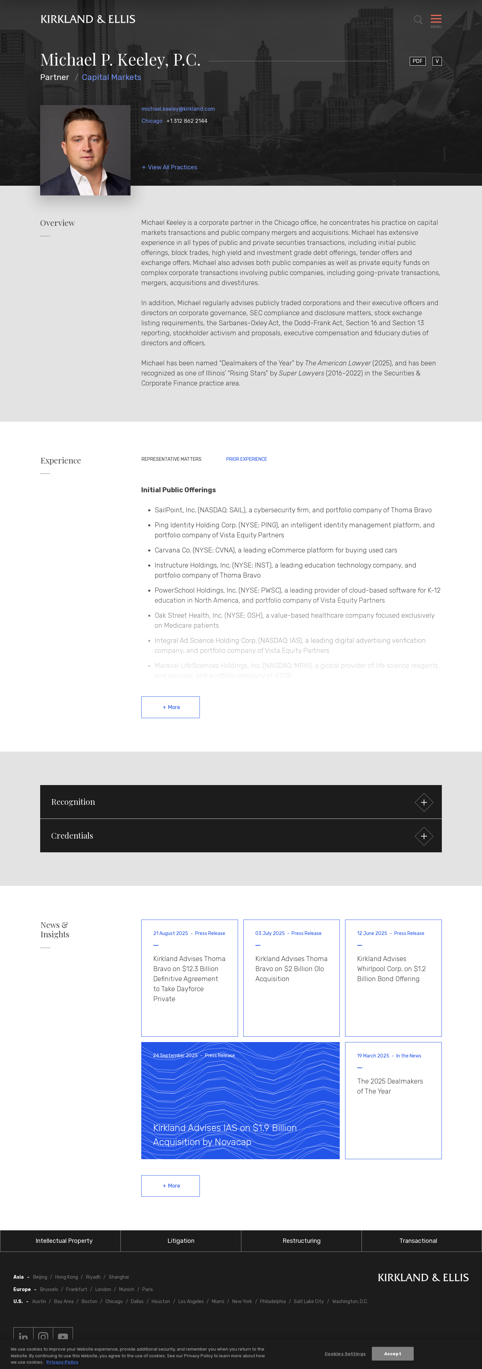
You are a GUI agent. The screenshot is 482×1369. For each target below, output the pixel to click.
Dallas (137, 1301)
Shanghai (119, 1277)
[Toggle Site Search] (418, 20)
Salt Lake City (309, 1301)
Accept (392, 1355)
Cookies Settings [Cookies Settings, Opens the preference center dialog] (345, 1355)
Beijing (40, 1277)
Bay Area (64, 1301)
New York (242, 1301)
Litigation (180, 1241)
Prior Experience (246, 459)
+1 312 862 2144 (187, 121)
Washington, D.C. (350, 1301)
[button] (241, 802)
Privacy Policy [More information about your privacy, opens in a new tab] (62, 1364)
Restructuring (302, 1241)
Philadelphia (273, 1301)
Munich (126, 1289)
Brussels (49, 1289)
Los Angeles (191, 1301)
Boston (89, 1301)
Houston (161, 1301)
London (103, 1289)
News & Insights (55, 930)
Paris (147, 1289)
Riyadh (93, 1277)
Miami (218, 1301)
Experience (61, 460)
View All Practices (172, 167)
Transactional (418, 1241)
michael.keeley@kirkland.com (178, 109)
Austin (39, 1301)
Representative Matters (172, 459)
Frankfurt (76, 1289)
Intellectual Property (64, 1241)
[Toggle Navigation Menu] (436, 20)
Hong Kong (66, 1277)
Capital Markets (111, 77)
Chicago (152, 121)
